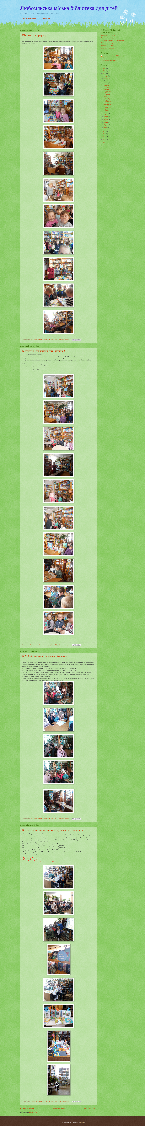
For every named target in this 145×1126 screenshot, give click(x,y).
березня (106, 125)
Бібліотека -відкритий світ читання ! (43, 350)
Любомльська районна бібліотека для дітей (112, 40)
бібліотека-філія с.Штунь (107, 38)
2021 (104, 68)
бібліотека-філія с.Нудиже (108, 35)
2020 (104, 71)
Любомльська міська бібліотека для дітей (69, 8)
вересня (106, 114)
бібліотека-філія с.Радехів (108, 43)
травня (106, 119)
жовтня (106, 83)
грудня (106, 76)
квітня (106, 122)
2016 (104, 136)
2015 (104, 139)
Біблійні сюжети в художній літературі (45, 656)
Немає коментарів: (64, 339)
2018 (104, 131)
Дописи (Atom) (33, 1112)
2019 (104, 73)
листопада (107, 78)
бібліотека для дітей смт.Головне (109, 48)
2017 (104, 134)
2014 (104, 142)
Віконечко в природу (34, 35)
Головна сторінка (29, 18)
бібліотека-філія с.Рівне (107, 45)
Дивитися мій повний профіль (109, 60)
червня (106, 116)
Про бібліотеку (45, 18)
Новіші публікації (27, 1108)
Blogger (82, 1122)
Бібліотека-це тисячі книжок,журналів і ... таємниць (52, 829)
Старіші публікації (90, 1108)
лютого (106, 127)
